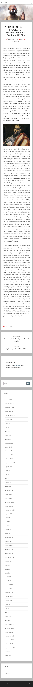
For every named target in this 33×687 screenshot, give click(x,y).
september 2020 (10, 636)
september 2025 (10, 415)
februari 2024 (9, 490)
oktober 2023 (9, 506)
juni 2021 (7, 608)
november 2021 (9, 593)
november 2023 (9, 502)
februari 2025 (9, 443)
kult (21, 39)
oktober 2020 (9, 632)
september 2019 (10, 648)
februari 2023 (9, 537)
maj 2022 (7, 573)
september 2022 (10, 557)
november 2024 (9, 455)
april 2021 (8, 616)
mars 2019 (8, 656)
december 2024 (9, 451)
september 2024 (10, 463)
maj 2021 (7, 612)
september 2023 (10, 510)
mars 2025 (8, 439)
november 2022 (9, 549)
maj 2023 (7, 526)
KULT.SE (4, 2)
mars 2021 (8, 620)
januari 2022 (8, 589)
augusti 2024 (8, 467)
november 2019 (9, 640)
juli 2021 (7, 604)
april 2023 (8, 530)
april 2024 (8, 482)
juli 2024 (7, 470)
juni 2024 (7, 474)
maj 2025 (7, 431)
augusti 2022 (8, 561)
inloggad (17, 365)
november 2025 (9, 407)
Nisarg (28, 683)
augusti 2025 (8, 419)
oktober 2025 (9, 411)
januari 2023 (8, 541)
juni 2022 (7, 569)
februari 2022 (9, 585)
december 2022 (9, 545)
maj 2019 (7, 652)
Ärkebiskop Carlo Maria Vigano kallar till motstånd (16, 339)
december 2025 (9, 404)
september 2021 (10, 596)
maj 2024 (7, 478)
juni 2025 (7, 427)
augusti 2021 (8, 600)
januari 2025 (8, 447)
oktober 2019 (9, 644)
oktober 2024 (9, 459)
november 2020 (9, 628)
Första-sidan (9, 327)
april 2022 (8, 577)
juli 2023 (7, 518)
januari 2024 (8, 494)
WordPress (18, 683)
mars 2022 (8, 581)
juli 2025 (7, 423)
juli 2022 (7, 565)
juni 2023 (7, 522)
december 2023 (9, 498)
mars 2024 (8, 486)
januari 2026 (8, 400)
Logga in (7, 673)
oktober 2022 (9, 553)
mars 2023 (8, 533)
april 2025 (8, 435)
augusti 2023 (8, 514)
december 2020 (9, 624)
